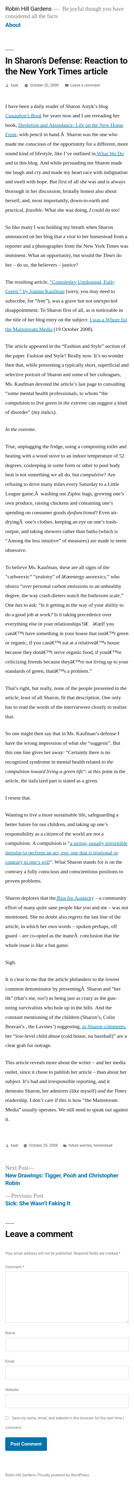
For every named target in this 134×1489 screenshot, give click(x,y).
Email (10, 1361)
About (13, 24)
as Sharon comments (103, 1026)
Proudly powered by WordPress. (63, 1475)
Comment (14, 1267)
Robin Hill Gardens (28, 8)
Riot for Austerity (75, 898)
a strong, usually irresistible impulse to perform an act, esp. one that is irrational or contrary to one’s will (66, 852)
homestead (103, 1145)
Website (12, 1389)
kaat (14, 85)
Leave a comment (85, 85)
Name (10, 1333)
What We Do (110, 153)
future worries (80, 1145)
